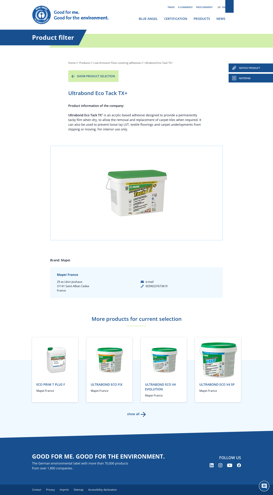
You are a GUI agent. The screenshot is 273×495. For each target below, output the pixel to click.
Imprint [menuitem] (65, 490)
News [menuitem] (220, 19)
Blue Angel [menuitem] (148, 19)
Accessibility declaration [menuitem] (105, 490)
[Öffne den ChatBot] (264, 486)
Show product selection (96, 76)
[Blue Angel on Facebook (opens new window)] (239, 466)
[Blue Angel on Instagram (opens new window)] (220, 466)
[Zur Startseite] (74, 15)
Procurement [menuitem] (204, 7)
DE (219, 7)
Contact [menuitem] (36, 490)
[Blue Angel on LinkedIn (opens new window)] (212, 466)
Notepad (245, 78)
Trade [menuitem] (171, 7)
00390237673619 (156, 286)
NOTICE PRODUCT (249, 68)
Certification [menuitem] (175, 19)
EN (223, 7)
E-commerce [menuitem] (185, 7)
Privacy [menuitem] (51, 490)
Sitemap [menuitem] (80, 490)
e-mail (150, 282)
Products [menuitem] (202, 19)
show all (133, 414)
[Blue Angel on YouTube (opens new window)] (229, 466)
